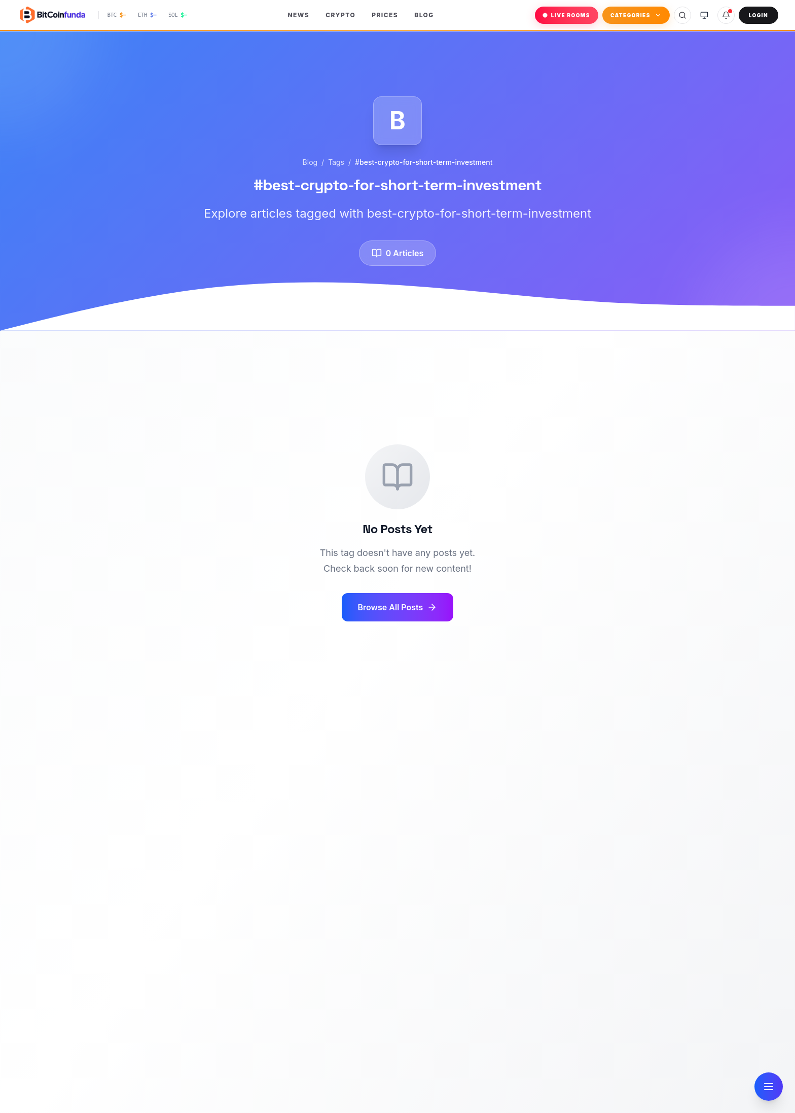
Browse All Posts (398, 607)
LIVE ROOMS (566, 15)
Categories (636, 15)
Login (758, 15)
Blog (424, 15)
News (298, 15)
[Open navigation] (768, 1086)
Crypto (340, 15)
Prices (385, 15)
